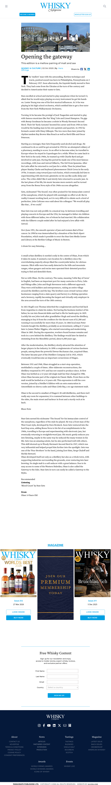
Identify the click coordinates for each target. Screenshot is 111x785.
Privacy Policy (14, 750)
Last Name (40, 676)
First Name (40, 671)
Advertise (14, 744)
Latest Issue (96, 742)
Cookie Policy (14, 752)
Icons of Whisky (41, 772)
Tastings (69, 742)
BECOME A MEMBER (27, 14)
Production (42, 750)
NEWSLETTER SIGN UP (83, 14)
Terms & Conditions (14, 747)
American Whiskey (96, 750)
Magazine (55, 545)
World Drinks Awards (42, 766)
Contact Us (14, 742)
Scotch (69, 752)
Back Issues (96, 744)
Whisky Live (69, 766)
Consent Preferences (14, 755)
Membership (96, 747)
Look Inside (18, 612)
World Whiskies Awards (41, 769)
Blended (69, 744)
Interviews (41, 747)
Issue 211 (92, 601)
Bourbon (69, 750)
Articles (41, 741)
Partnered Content (41, 744)
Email (41, 682)
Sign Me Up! (59, 695)
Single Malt (69, 747)
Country (40, 687)
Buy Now (18, 618)
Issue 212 (18, 601)
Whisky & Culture (31, 68)
